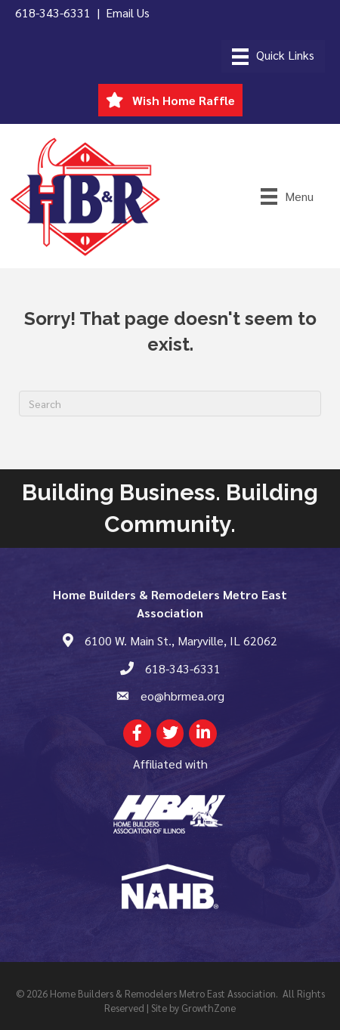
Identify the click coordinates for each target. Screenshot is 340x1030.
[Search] (170, 403)
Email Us (128, 12)
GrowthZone (208, 1007)
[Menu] (273, 56)
